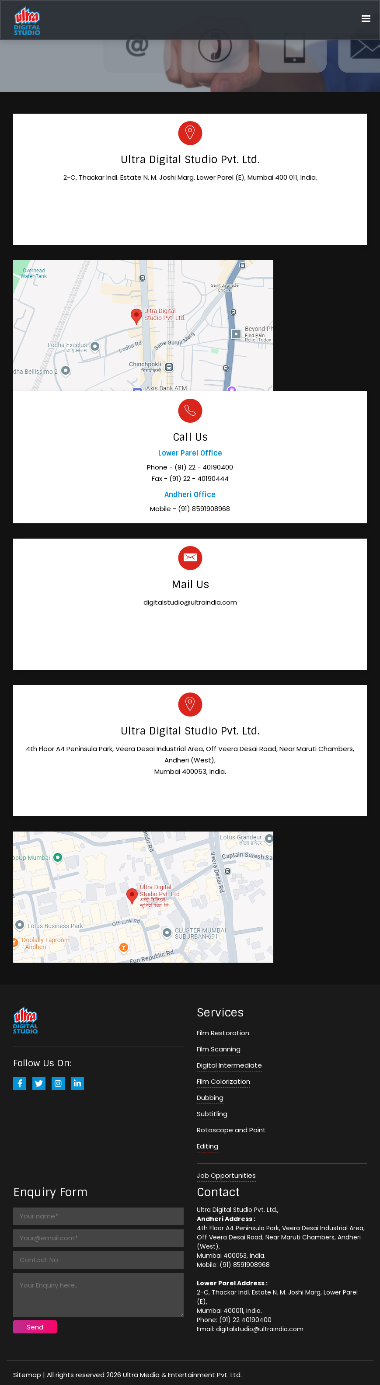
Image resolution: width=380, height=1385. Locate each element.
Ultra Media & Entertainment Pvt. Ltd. (182, 1374)
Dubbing (210, 1097)
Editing (207, 1146)
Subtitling (212, 1113)
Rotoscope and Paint (231, 1129)
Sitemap (27, 1374)
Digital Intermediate (229, 1065)
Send (35, 1327)
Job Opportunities (226, 1175)
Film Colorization (223, 1081)
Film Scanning (219, 1049)
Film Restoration (223, 1032)
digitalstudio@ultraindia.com (190, 602)
